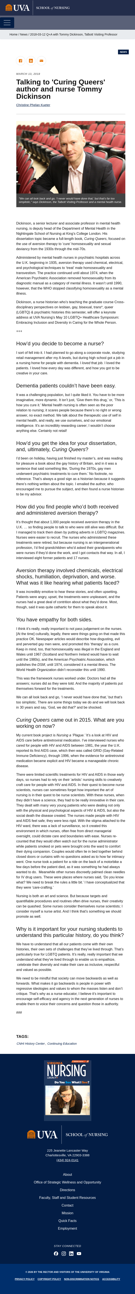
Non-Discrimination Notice (81, 1279)
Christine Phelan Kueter (33, 105)
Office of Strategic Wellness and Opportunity (67, 1182)
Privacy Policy (25, 1279)
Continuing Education (62, 1043)
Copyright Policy (49, 1279)
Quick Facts (67, 1221)
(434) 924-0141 (67, 1160)
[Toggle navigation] (7, 22)
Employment (67, 1228)
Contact (67, 1205)
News (24, 34)
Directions (67, 1190)
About (67, 1174)
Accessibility (111, 1279)
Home (14, 34)
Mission (67, 1213)
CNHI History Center (31, 1043)
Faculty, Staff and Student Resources (67, 1197)
